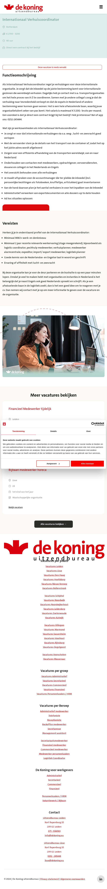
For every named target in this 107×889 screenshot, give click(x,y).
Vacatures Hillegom (54, 625)
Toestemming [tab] (18, 431)
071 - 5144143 (54, 831)
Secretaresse (54, 728)
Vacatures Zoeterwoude (54, 613)
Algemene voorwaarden (73, 878)
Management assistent (54, 733)
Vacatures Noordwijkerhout (54, 604)
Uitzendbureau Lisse (54, 842)
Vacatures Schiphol (54, 595)
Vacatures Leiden (54, 566)
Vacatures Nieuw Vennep (54, 583)
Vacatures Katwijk (54, 617)
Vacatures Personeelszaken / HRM (54, 693)
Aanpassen (53, 464)
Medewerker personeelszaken (54, 753)
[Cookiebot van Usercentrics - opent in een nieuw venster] (93, 424)
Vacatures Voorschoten (54, 654)
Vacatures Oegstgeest (54, 647)
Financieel (54, 788)
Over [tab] (88, 431)
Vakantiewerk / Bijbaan (54, 800)
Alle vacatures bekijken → (54, 524)
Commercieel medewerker (54, 749)
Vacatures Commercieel (54, 685)
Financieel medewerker (54, 745)
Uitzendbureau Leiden (54, 817)
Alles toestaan (87, 464)
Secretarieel (54, 779)
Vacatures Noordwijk (54, 600)
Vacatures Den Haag (54, 575)
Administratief (54, 775)
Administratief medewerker (54, 711)
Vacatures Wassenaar (54, 658)
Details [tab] (53, 431)
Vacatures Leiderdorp (54, 608)
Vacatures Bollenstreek (54, 588)
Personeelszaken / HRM (54, 796)
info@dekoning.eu (54, 835)
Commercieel (54, 784)
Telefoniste (54, 715)
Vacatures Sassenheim (54, 633)
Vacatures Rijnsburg (54, 642)
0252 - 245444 (54, 856)
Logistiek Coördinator (54, 758)
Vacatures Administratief (54, 676)
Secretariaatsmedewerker (54, 740)
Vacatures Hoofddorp (54, 579)
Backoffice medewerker (54, 724)
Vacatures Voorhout (54, 638)
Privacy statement (49, 878)
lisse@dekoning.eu (54, 860)
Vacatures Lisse (54, 570)
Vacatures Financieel (54, 689)
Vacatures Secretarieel (54, 680)
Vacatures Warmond (54, 629)
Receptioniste (54, 719)
